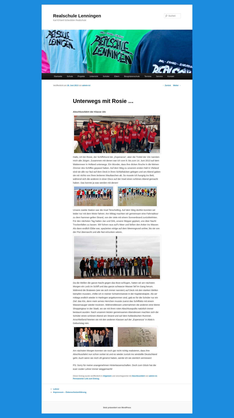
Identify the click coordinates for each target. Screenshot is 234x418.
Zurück (167, 85)
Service (159, 76)
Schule (70, 76)
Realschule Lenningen (77, 15)
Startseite (58, 76)
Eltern (116, 76)
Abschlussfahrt (138, 376)
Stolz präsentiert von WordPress (117, 408)
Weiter (177, 85)
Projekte (81, 76)
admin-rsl (86, 85)
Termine (147, 76)
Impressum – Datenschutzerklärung (69, 392)
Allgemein (107, 376)
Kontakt (170, 76)
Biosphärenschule (132, 76)
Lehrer (56, 389)
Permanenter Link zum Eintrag (86, 379)
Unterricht (94, 76)
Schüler (106, 76)
